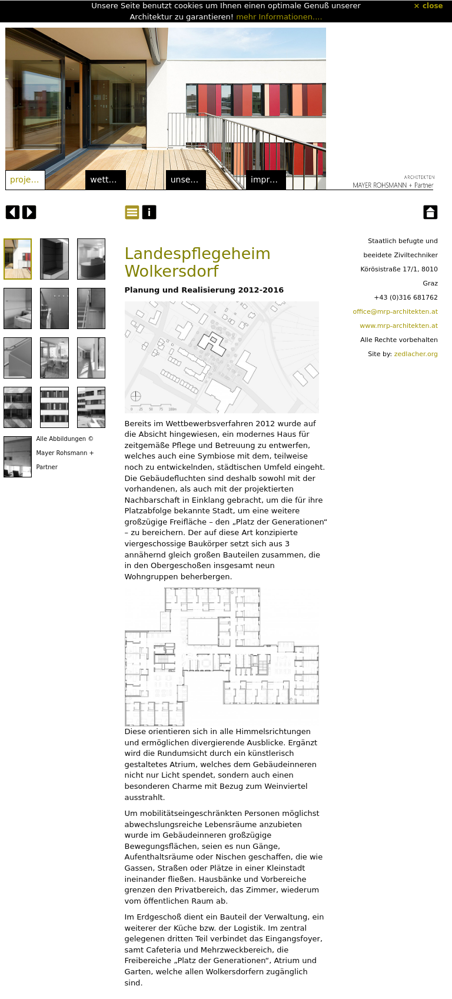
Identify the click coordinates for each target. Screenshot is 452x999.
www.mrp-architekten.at (399, 326)
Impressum (268, 179)
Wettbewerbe (107, 179)
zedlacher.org (416, 354)
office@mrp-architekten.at (395, 312)
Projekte (27, 179)
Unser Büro (188, 179)
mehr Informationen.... (279, 16)
